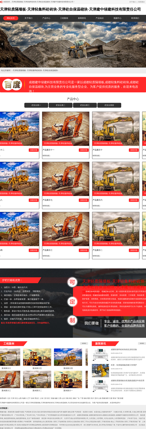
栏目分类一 (36, 105)
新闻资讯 (82, 18)
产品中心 (46, 18)
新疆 (121, 398)
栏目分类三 (85, 105)
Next (144, 43)
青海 (114, 398)
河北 (16, 398)
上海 (41, 398)
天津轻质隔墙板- (20, 70)
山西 (20, 398)
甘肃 (110, 398)
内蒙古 (24, 398)
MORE (84, 343)
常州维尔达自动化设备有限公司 (70, 425)
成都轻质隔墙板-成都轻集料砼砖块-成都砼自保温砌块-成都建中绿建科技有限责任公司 (108, 415)
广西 (81, 398)
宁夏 (118, 398)
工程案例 (64, 18)
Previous (2, 43)
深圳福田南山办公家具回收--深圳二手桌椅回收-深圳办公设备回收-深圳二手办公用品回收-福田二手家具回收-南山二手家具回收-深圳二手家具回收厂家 (87, 422)
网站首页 (11, 18)
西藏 (103, 398)
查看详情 (34, 150)
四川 (92, 398)
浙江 (48, 398)
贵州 (96, 398)
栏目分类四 (109, 105)
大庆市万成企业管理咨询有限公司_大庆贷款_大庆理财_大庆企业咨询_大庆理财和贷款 (95, 418)
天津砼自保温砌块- (50, 70)
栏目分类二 (60, 105)
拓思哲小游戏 (88, 412)
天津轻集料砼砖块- (35, 70)
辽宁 (28, 398)
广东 (77, 398)
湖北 (70, 398)
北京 (9, 398)
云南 (99, 398)
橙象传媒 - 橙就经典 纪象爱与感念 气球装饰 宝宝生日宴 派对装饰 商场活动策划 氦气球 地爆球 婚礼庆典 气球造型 (40, 412)
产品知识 (100, 18)
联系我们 (141, 2)
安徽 (52, 398)
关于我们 (132, 2)
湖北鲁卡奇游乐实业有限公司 (51, 418)
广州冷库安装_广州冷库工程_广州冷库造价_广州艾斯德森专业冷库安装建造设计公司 (45, 415)
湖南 (74, 398)
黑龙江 (37, 398)
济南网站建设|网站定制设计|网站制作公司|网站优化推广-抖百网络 (38, 428)
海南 (85, 398)
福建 (56, 398)
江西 (59, 398)
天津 (12, 398)
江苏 (45, 398)
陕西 (107, 398)
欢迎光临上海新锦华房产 (103, 412)
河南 (67, 398)
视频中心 (117, 18)
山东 (63, 398)
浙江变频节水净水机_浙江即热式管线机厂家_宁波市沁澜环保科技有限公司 (110, 425)
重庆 (88, 398)
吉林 (32, 398)
